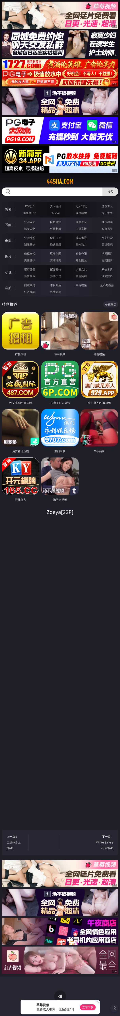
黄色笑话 (81, 276)
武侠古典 (107, 269)
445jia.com (59, 182)
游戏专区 (107, 206)
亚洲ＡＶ (29, 222)
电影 (8, 240)
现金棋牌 (81, 213)
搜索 (110, 191)
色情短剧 (55, 292)
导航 (8, 288)
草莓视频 (81, 285)
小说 (8, 272)
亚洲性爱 (29, 238)
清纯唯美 (55, 260)
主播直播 (81, 229)
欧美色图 (81, 253)
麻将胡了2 (29, 213)
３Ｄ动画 (107, 222)
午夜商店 (55, 285)
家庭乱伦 (55, 269)
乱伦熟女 (81, 244)
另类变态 (107, 244)
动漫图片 (107, 253)
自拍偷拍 (55, 222)
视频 (8, 225)
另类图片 (107, 260)
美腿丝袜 (29, 260)
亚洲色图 (55, 253)
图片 (8, 256)
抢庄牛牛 (107, 213)
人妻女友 (81, 269)
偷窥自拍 (29, 253)
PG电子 (29, 206)
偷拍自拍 (55, 238)
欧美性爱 (107, 238)
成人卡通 (81, 238)
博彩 (8, 209)
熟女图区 (81, 260)
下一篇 (104, 843)
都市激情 (29, 269)
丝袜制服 (55, 229)
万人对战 (81, 206)
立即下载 (87, 1007)
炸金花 (55, 213)
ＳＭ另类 (107, 229)
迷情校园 (29, 276)
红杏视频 (29, 292)
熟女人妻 (29, 229)
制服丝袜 (29, 244)
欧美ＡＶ (81, 222)
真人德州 (55, 206)
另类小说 (55, 276)
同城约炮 (29, 285)
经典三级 (55, 244)
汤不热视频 (107, 285)
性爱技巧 (107, 276)
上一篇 (16, 843)
